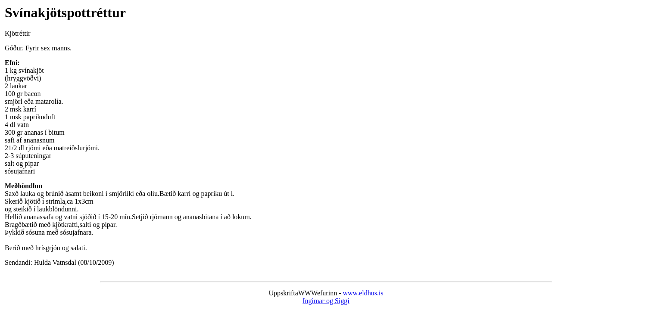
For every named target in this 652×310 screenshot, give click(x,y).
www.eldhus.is (363, 293)
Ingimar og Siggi (326, 300)
